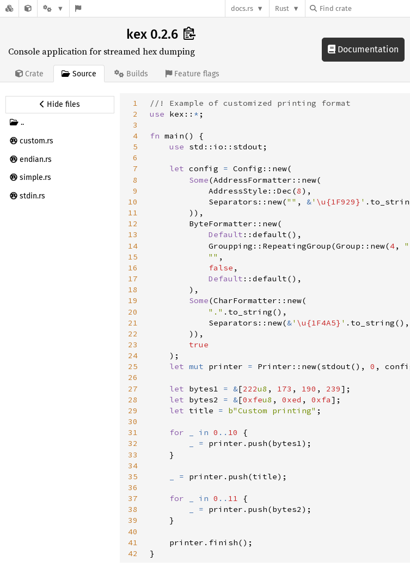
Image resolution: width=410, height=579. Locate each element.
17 (133, 279)
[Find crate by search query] (364, 8)
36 (133, 487)
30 (133, 421)
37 (133, 498)
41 (133, 542)
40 (133, 531)
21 (133, 323)
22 (133, 334)
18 (133, 289)
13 (133, 234)
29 (133, 410)
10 (133, 202)
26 (133, 377)
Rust (282, 8)
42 (133, 553)
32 (133, 443)
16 (133, 268)
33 (133, 455)
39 (133, 520)
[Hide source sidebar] (60, 104)
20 (133, 312)
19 (133, 300)
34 (133, 466)
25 (133, 366)
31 (133, 432)
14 (133, 246)
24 (133, 355)
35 (133, 476)
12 (133, 223)
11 (133, 213)
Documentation (363, 49)
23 (133, 344)
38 (133, 509)
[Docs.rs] (9, 8)
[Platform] (53, 8)
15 (133, 257)
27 (133, 389)
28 (133, 400)
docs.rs (242, 8)
